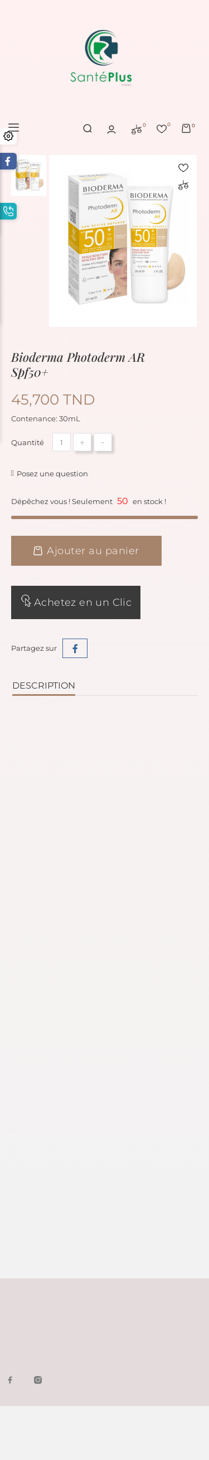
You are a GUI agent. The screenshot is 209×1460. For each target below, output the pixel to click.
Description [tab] (43, 686)
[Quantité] (61, 442)
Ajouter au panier (86, 551)
